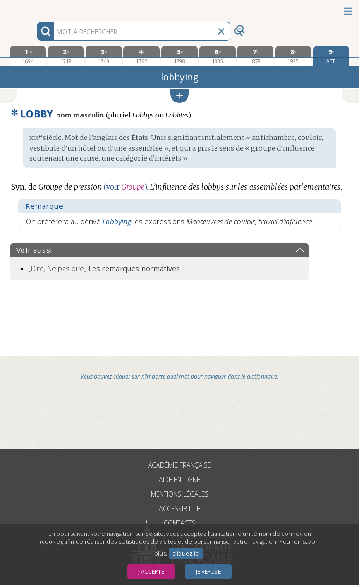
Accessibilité (179, 508)
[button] (179, 96)
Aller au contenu (36, 8)
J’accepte (151, 572)
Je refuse (208, 572)
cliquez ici (186, 553)
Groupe (133, 187)
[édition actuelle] (331, 56)
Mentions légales (179, 494)
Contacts (179, 523)
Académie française (179, 465)
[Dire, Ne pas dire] (104, 268)
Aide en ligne (179, 479)
